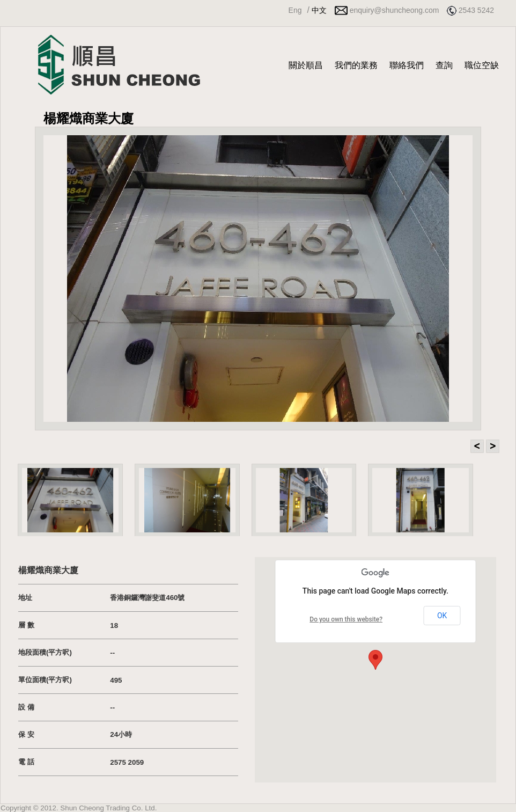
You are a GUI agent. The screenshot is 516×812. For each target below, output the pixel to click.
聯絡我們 (406, 65)
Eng (295, 10)
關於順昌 (306, 65)
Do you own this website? (345, 619)
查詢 (444, 65)
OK (442, 615)
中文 (319, 10)
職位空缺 (482, 65)
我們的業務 (356, 65)
